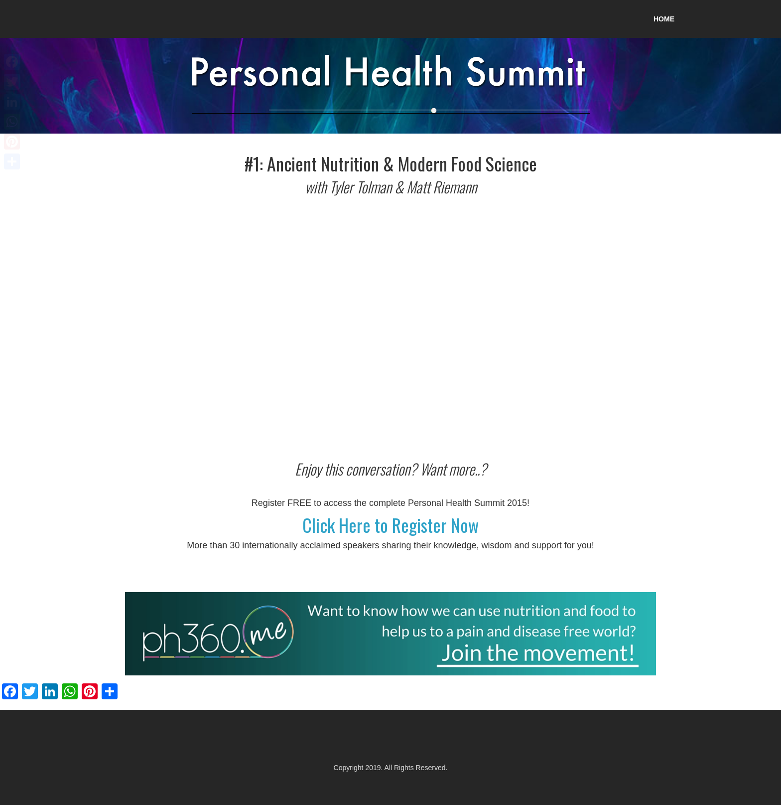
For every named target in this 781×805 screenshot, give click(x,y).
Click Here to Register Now (390, 524)
